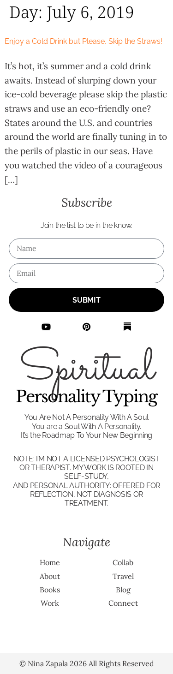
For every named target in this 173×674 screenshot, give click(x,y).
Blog (123, 589)
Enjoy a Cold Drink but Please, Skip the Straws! (83, 41)
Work (50, 603)
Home (50, 562)
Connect (123, 603)
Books (50, 589)
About (50, 576)
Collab (123, 562)
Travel (123, 576)
